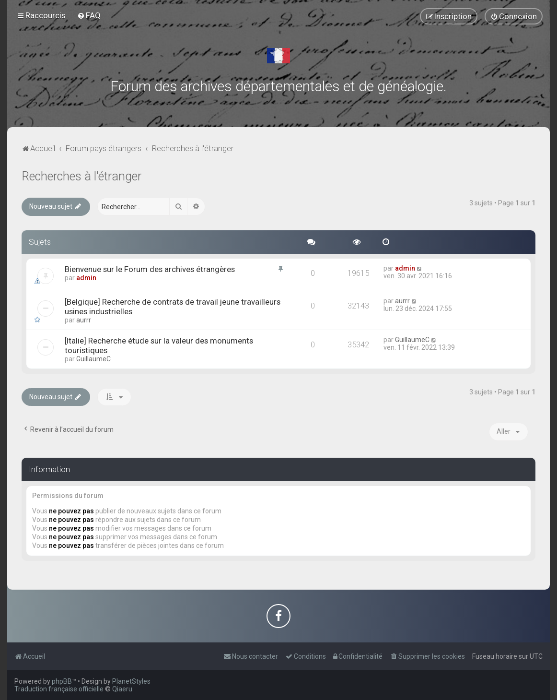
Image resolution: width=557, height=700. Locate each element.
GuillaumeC (93, 359)
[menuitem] (89, 15)
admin (86, 278)
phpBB (62, 681)
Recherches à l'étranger (81, 176)
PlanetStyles (131, 681)
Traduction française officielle (59, 689)
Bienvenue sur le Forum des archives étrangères (150, 269)
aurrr (83, 320)
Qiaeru (122, 689)
